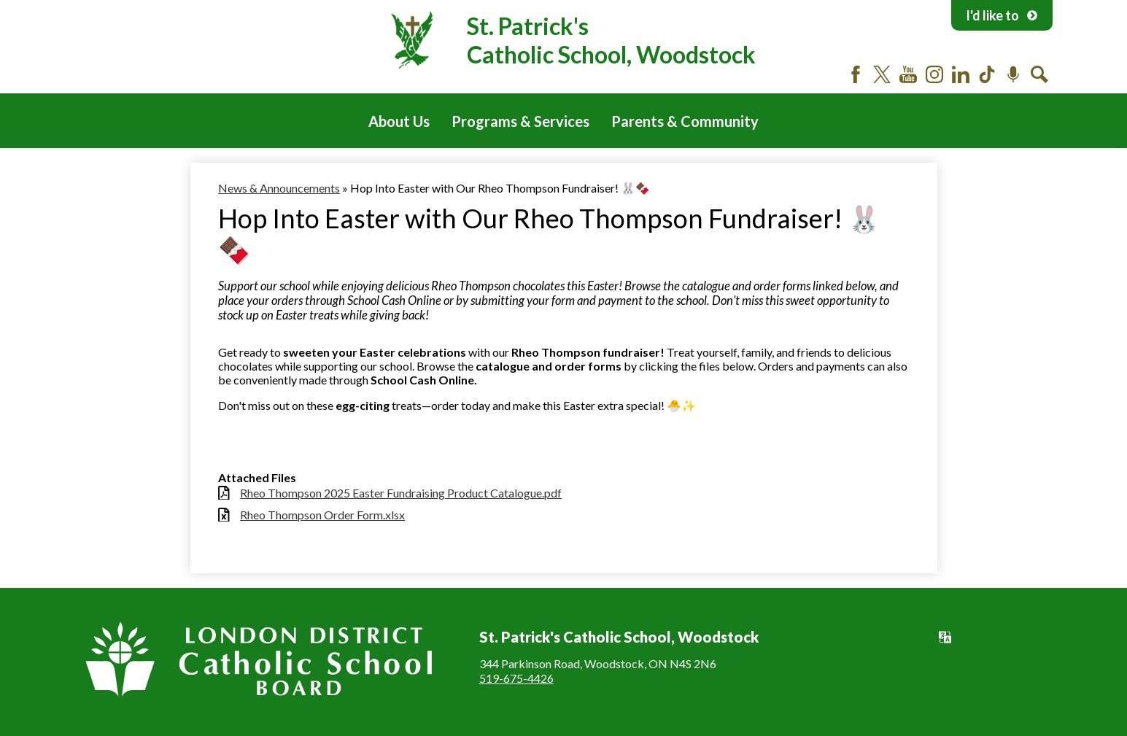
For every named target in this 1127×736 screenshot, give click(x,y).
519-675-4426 (516, 678)
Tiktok (987, 74)
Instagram (934, 74)
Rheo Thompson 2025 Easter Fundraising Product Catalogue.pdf (401, 493)
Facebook (855, 74)
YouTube (908, 74)
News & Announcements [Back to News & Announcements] (279, 188)
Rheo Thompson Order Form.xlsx (322, 515)
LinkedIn (960, 74)
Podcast (1013, 74)
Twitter (882, 74)
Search (1039, 74)
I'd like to (1002, 15)
